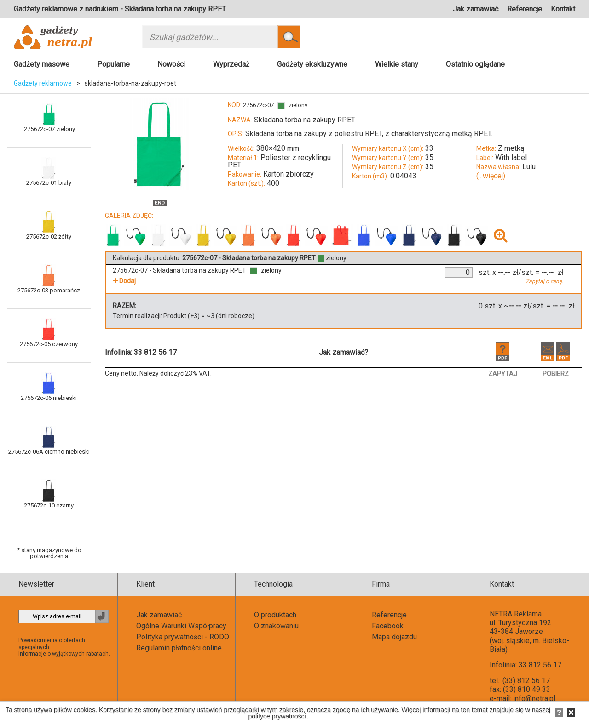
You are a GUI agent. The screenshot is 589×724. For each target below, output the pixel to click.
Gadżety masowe (41, 64)
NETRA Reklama (516, 614)
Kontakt (563, 9)
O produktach (275, 614)
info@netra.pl (534, 698)
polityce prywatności (277, 716)
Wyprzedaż (231, 64)
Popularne (113, 64)
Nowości (171, 64)
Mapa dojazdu (394, 637)
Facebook (388, 625)
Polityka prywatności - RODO (182, 637)
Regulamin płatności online (179, 648)
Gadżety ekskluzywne (312, 64)
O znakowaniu (276, 625)
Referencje (524, 9)
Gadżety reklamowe (43, 83)
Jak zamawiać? (343, 352)
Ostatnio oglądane (475, 64)
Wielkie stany (396, 64)
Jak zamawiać (475, 9)
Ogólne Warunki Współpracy (181, 625)
